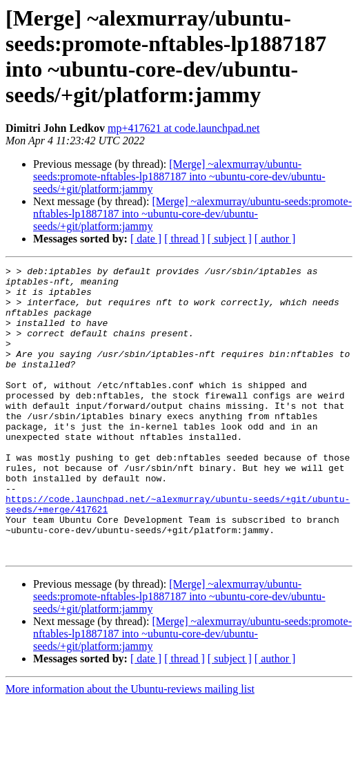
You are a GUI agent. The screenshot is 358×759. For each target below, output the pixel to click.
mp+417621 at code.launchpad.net (184, 128)
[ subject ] (230, 238)
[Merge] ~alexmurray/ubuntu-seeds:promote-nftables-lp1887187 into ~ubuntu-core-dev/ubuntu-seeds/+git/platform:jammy (179, 176)
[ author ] (275, 238)
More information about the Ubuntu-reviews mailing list (130, 747)
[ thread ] (184, 238)
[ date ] (145, 238)
